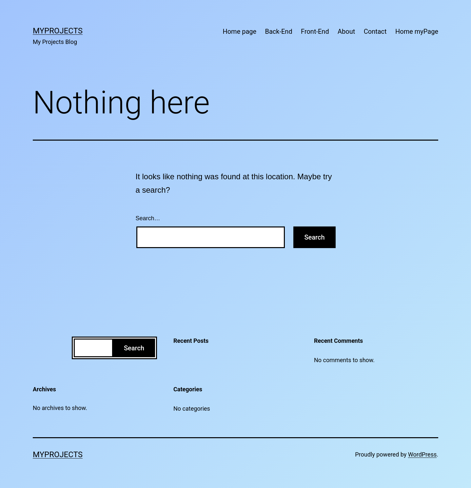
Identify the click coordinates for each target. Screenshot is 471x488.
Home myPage (416, 31)
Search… (148, 218)
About (346, 31)
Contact (375, 31)
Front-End (315, 31)
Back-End (278, 31)
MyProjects (58, 30)
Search (134, 348)
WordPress (422, 454)
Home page (239, 31)
